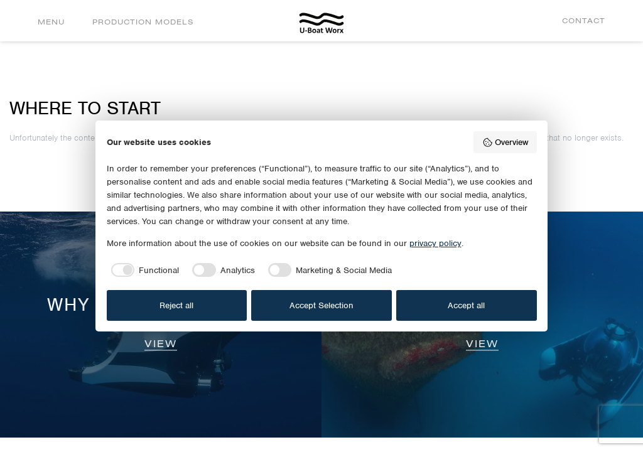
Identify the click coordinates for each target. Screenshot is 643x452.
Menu (51, 21)
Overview (505, 142)
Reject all (176, 305)
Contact (583, 20)
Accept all (466, 305)
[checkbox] (143, 270)
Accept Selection (321, 305)
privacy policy (435, 243)
